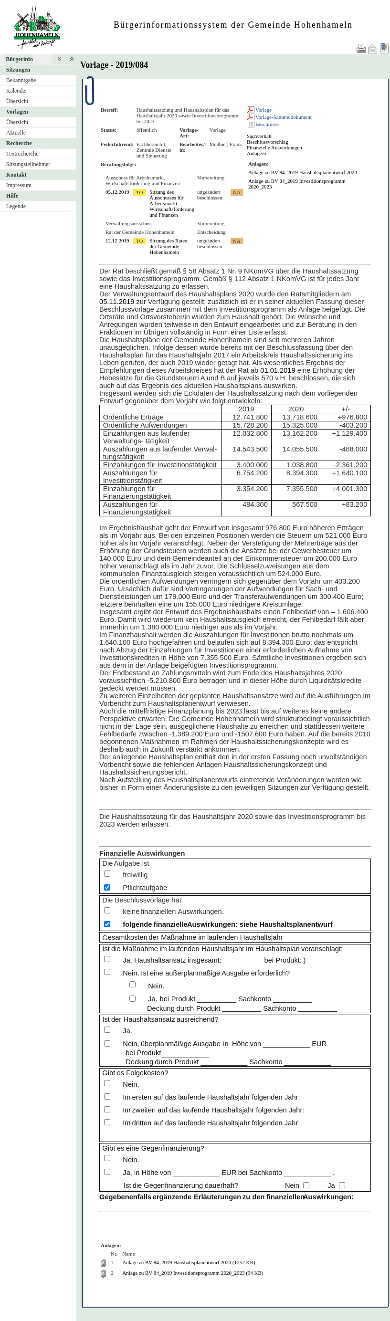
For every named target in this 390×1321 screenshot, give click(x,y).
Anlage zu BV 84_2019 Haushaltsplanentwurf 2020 (302, 172)
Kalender (16, 90)
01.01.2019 (277, 370)
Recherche (19, 143)
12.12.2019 (117, 240)
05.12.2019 (117, 192)
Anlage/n (256, 153)
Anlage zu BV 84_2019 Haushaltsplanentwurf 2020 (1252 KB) (188, 1262)
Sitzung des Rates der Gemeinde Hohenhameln (168, 246)
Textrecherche (22, 153)
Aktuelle (16, 132)
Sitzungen (18, 69)
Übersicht (17, 101)
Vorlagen (17, 111)
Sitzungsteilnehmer (28, 164)
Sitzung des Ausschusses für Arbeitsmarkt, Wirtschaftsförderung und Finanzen (171, 203)
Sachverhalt (259, 136)
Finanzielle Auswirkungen (274, 147)
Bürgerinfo (19, 59)
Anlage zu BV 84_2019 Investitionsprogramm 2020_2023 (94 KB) (192, 1273)
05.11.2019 (116, 301)
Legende (16, 206)
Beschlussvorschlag (267, 142)
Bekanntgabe (21, 80)
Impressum (19, 185)
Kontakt (16, 174)
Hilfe (12, 195)
